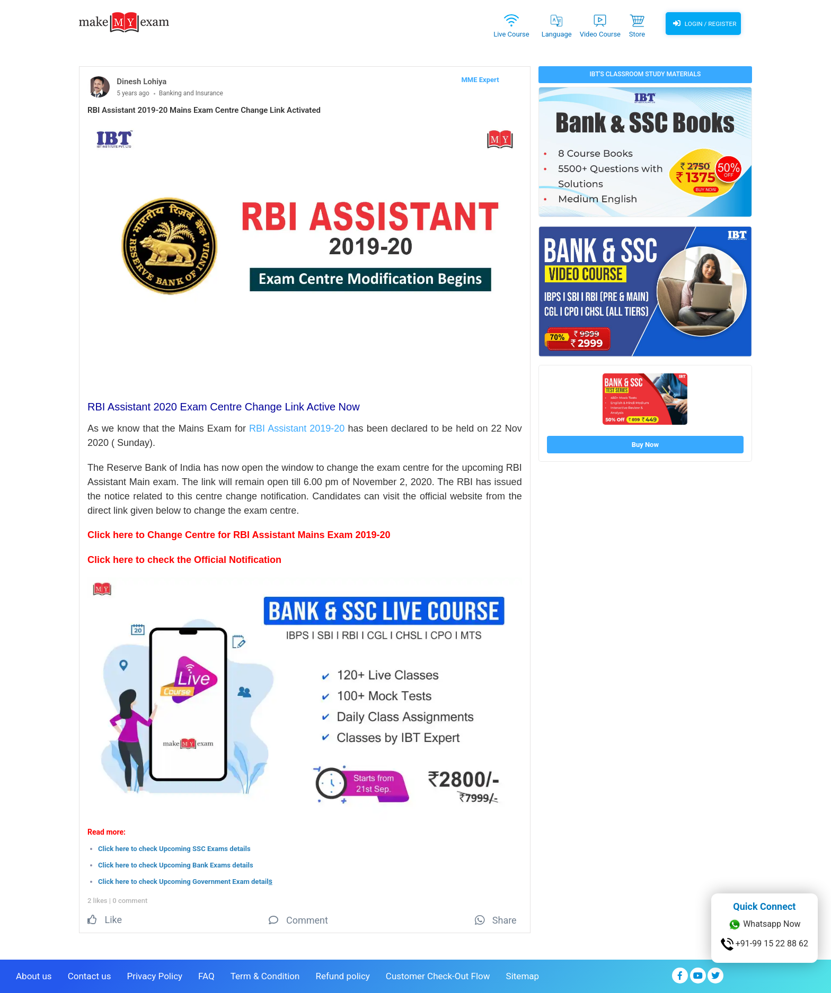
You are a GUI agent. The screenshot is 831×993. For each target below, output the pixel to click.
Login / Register (703, 23)
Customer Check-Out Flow (438, 975)
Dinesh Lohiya (141, 81)
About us (34, 975)
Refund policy (342, 975)
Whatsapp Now (764, 924)
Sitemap (523, 975)
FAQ (206, 975)
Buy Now (645, 445)
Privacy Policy (154, 975)
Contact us (89, 975)
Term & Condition (265, 975)
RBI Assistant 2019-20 (298, 428)
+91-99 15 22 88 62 (764, 944)
